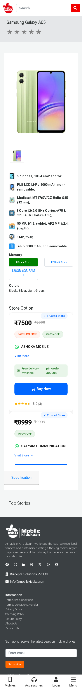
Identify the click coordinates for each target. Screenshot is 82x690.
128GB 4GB (59, 262)
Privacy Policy (13, 609)
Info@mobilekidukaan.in (27, 582)
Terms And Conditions (19, 600)
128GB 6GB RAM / (23, 273)
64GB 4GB (23, 262)
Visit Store (21, 356)
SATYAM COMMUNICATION (40, 446)
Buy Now (41, 389)
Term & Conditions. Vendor (21, 604)
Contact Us (12, 628)
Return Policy (13, 619)
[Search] (43, 8)
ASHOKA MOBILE (31, 346)
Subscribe (14, 664)
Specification (21, 477)
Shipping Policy (14, 614)
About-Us (11, 623)
